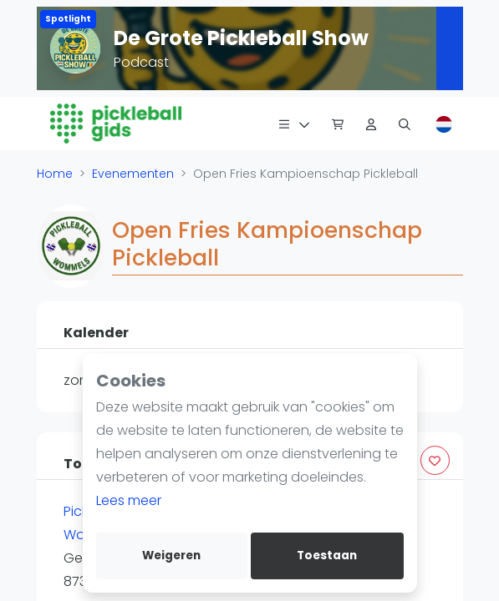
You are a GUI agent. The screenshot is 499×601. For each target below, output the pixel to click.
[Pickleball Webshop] (337, 123)
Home (55, 173)
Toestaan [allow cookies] (327, 555)
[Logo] (116, 123)
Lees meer (128, 500)
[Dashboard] (371, 123)
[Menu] (294, 123)
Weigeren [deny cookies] (171, 555)
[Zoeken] (404, 123)
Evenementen (133, 173)
